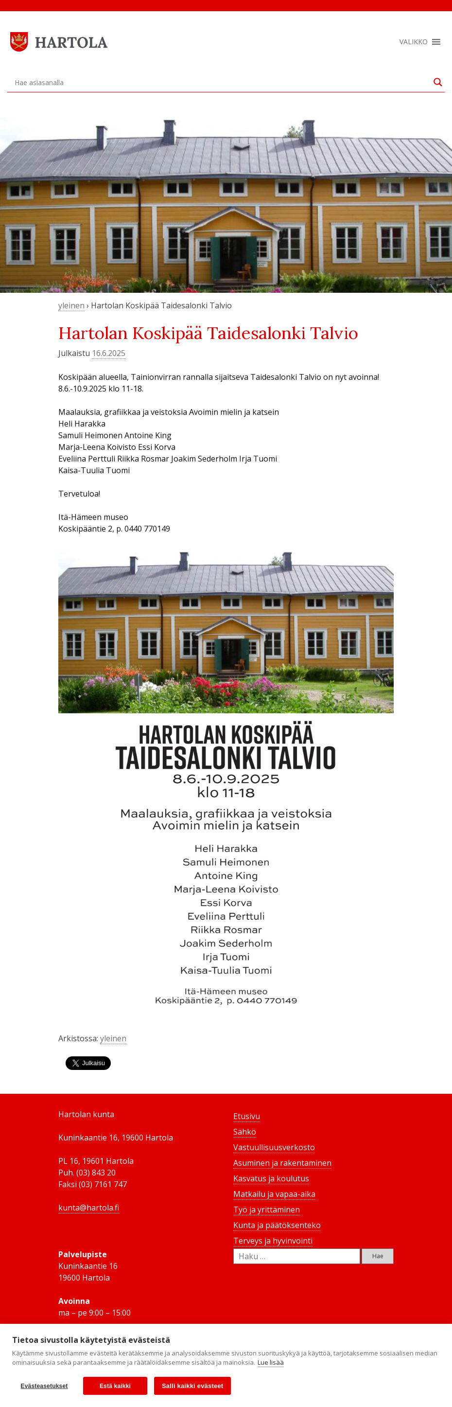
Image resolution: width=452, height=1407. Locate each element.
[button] (414, 41)
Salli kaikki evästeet (192, 1385)
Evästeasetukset (44, 1386)
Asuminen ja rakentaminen (282, 1163)
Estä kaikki (115, 1386)
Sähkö (244, 1131)
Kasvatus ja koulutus (271, 1178)
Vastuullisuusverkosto (274, 1147)
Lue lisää (271, 1362)
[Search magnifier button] (438, 82)
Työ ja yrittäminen (266, 1209)
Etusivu (246, 1116)
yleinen (71, 305)
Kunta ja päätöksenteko (277, 1225)
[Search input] (222, 82)
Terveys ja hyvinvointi (273, 1240)
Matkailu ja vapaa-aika (274, 1194)
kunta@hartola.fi (88, 1207)
